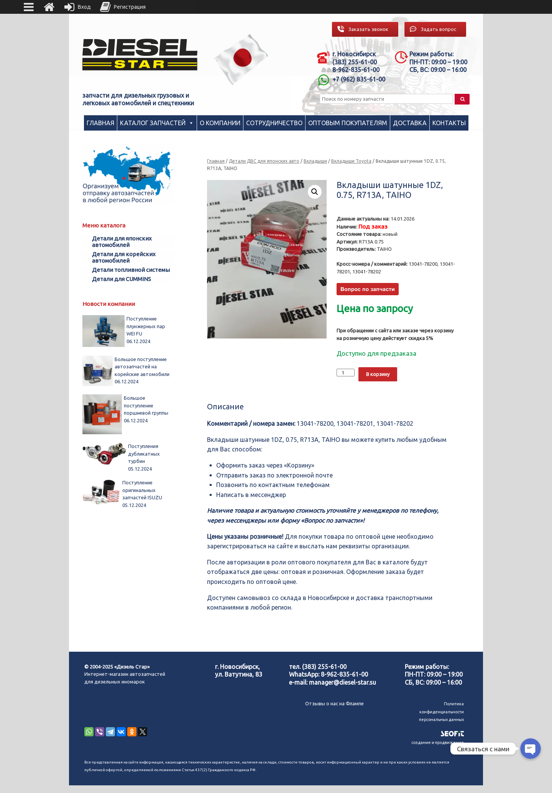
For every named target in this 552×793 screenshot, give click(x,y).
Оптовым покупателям (347, 122)
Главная (100, 122)
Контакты (449, 122)
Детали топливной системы (131, 270)
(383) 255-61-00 (324, 666)
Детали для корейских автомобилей (124, 257)
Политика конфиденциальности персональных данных (441, 711)
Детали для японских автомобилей (122, 241)
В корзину (377, 374)
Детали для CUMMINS (121, 279)
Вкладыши (315, 161)
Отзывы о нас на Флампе (334, 703)
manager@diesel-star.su (342, 682)
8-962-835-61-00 (344, 674)
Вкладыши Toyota (351, 161)
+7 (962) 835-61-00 (358, 79)
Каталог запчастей (153, 122)
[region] (241, 59)
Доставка (410, 122)
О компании (220, 122)
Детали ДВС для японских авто (264, 161)
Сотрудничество (274, 122)
